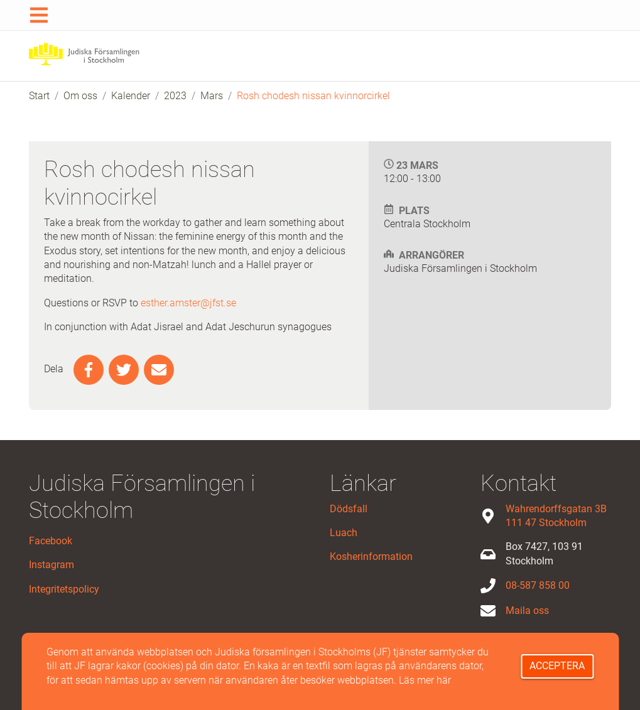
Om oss (80, 96)
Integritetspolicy (64, 589)
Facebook (50, 541)
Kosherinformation (371, 556)
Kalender (130, 96)
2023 (175, 96)
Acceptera (557, 666)
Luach (343, 533)
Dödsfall (348, 509)
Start (39, 96)
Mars (211, 96)
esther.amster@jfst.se (188, 303)
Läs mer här (425, 680)
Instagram (51, 565)
